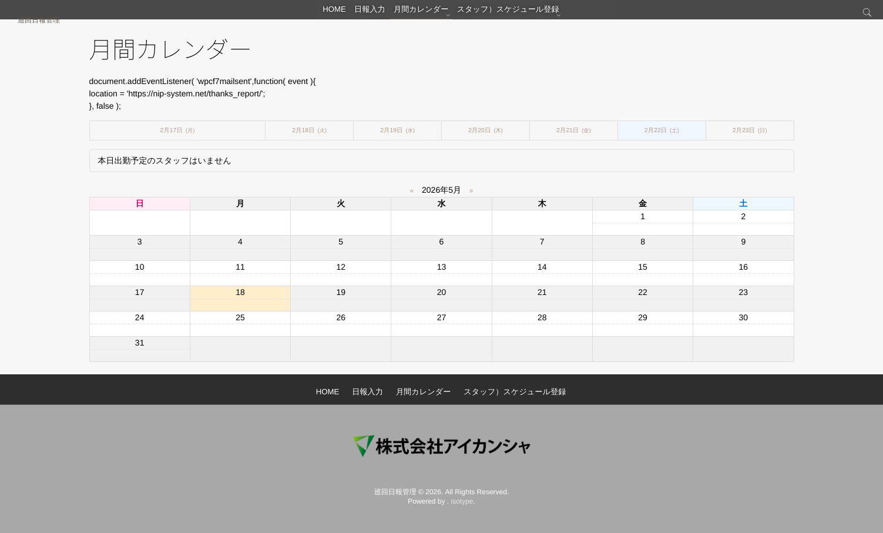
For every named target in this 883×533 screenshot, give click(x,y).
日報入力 (371, 15)
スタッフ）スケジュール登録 (519, 15)
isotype (462, 501)
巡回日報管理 (39, 20)
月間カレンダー (429, 15)
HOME (327, 15)
